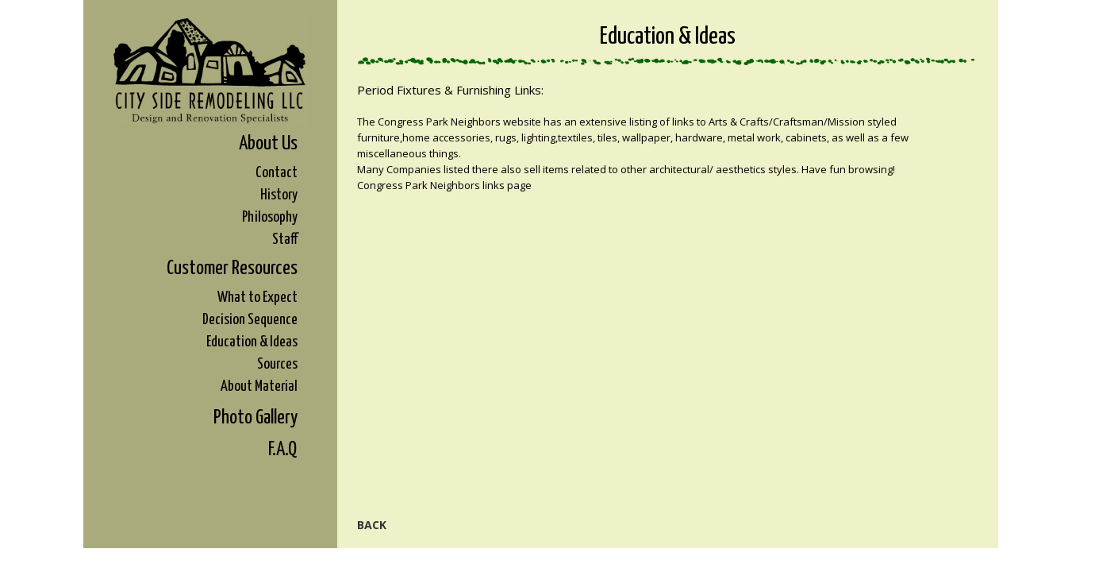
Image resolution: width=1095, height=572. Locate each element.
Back (371, 524)
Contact (277, 172)
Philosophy (270, 217)
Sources (277, 364)
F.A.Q (283, 449)
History (279, 195)
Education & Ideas (252, 342)
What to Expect (257, 297)
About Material (259, 386)
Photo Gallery (255, 417)
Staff (285, 239)
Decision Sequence (250, 319)
